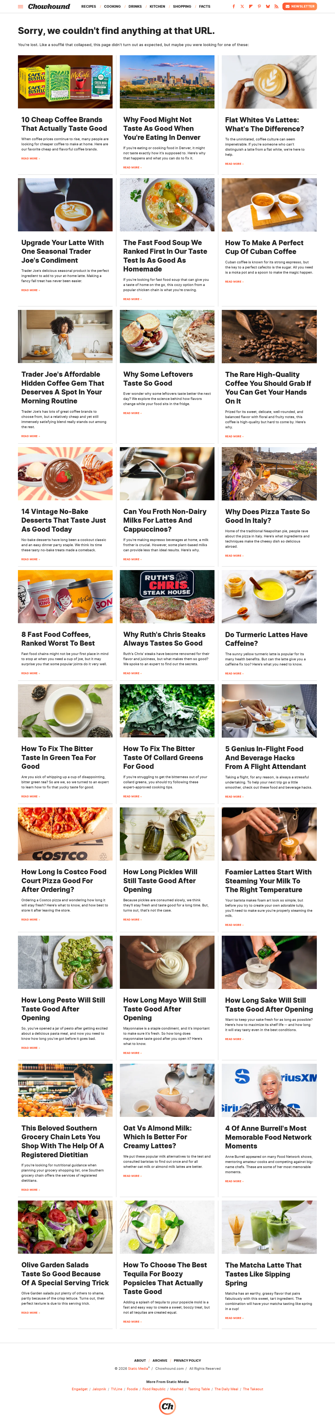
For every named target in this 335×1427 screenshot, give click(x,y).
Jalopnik (99, 1389)
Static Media (138, 1368)
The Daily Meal (226, 1389)
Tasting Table (199, 1389)
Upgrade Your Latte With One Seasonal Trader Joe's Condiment (62, 251)
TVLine (116, 1389)
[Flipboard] (250, 7)
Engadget (80, 1389)
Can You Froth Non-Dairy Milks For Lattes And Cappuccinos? (165, 520)
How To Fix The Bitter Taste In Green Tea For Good (58, 757)
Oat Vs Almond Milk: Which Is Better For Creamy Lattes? (157, 1137)
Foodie (132, 1389)
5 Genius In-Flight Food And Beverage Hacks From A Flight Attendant (265, 758)
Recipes (88, 6)
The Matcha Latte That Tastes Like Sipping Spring (263, 1274)
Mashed (176, 1389)
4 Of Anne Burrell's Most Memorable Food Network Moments (268, 1137)
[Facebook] (233, 7)
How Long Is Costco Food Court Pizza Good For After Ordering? (63, 881)
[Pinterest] (259, 7)
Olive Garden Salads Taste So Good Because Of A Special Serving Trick (65, 1274)
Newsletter (299, 6)
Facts (204, 6)
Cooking (112, 6)
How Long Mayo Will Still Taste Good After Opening (164, 1009)
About (140, 1360)
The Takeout (253, 1389)
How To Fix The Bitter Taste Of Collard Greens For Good (163, 757)
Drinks (135, 6)
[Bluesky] (267, 7)
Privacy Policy (187, 1360)
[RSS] (276, 7)
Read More (29, 158)
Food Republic (154, 1389)
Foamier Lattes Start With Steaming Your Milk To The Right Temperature (268, 881)
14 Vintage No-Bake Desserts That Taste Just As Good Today (63, 520)
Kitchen (157, 6)
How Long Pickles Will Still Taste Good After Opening (160, 881)
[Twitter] (242, 7)
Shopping (182, 6)
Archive (160, 1360)
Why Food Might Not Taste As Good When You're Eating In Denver (161, 128)
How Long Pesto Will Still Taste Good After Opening (63, 1009)
